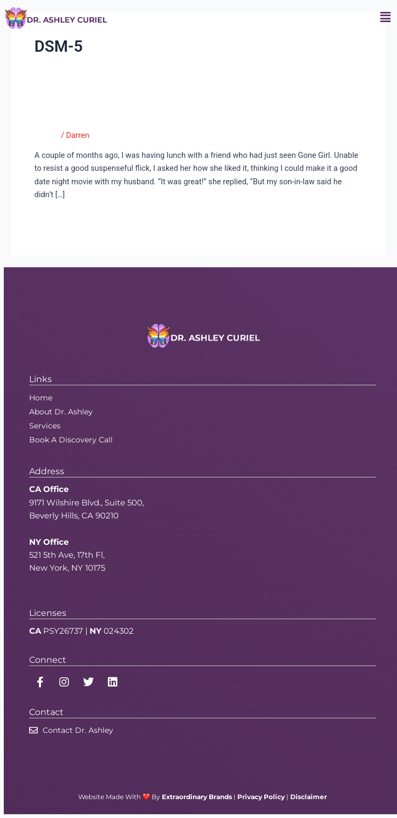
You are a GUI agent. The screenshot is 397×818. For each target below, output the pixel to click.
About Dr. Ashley (61, 412)
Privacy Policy (261, 797)
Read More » (56, 218)
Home (40, 398)
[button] (385, 17)
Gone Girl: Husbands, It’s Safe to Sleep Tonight (165, 114)
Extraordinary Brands (197, 797)
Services (44, 426)
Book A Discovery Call (71, 440)
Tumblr (47, 135)
